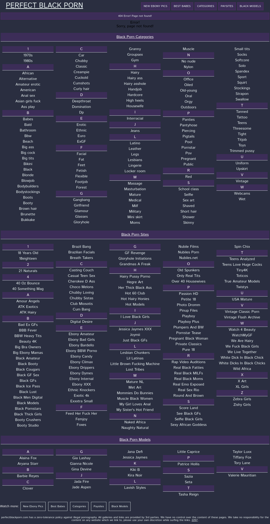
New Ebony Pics (155, 6)
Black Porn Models (134, 439)
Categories (205, 6)
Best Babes (182, 6)
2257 (195, 520)
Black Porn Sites (135, 234)
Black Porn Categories (134, 37)
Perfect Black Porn (44, 5)
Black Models (250, 6)
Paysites (227, 6)
